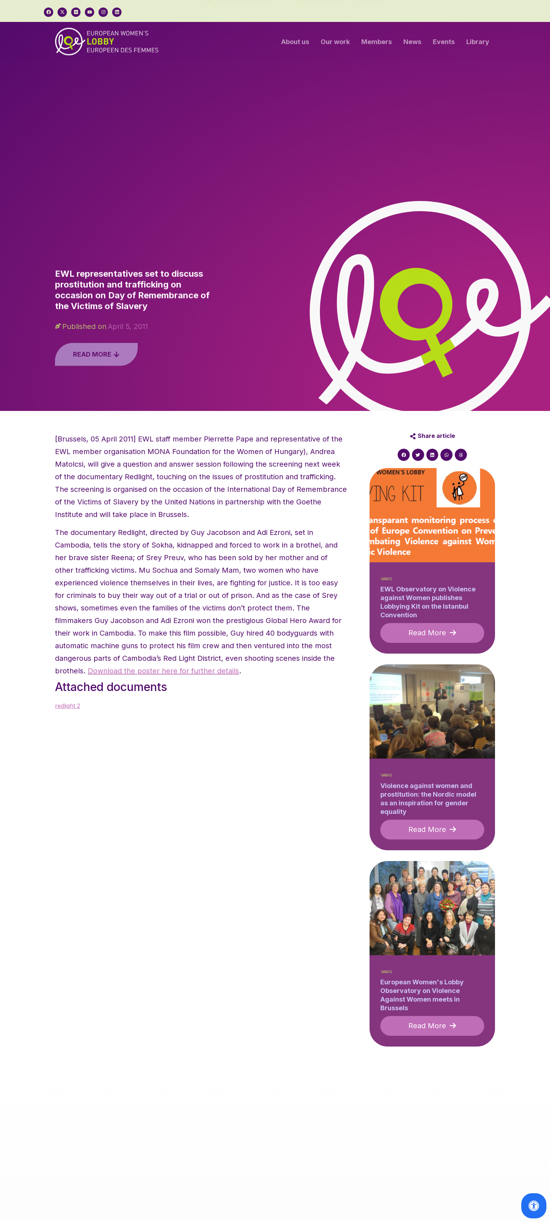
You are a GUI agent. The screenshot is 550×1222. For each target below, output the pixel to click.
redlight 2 (67, 705)
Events (444, 43)
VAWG (386, 579)
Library (477, 43)
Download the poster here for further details (163, 671)
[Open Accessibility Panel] (533, 1205)
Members (376, 43)
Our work (335, 43)
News (412, 43)
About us (295, 43)
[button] (404, 455)
